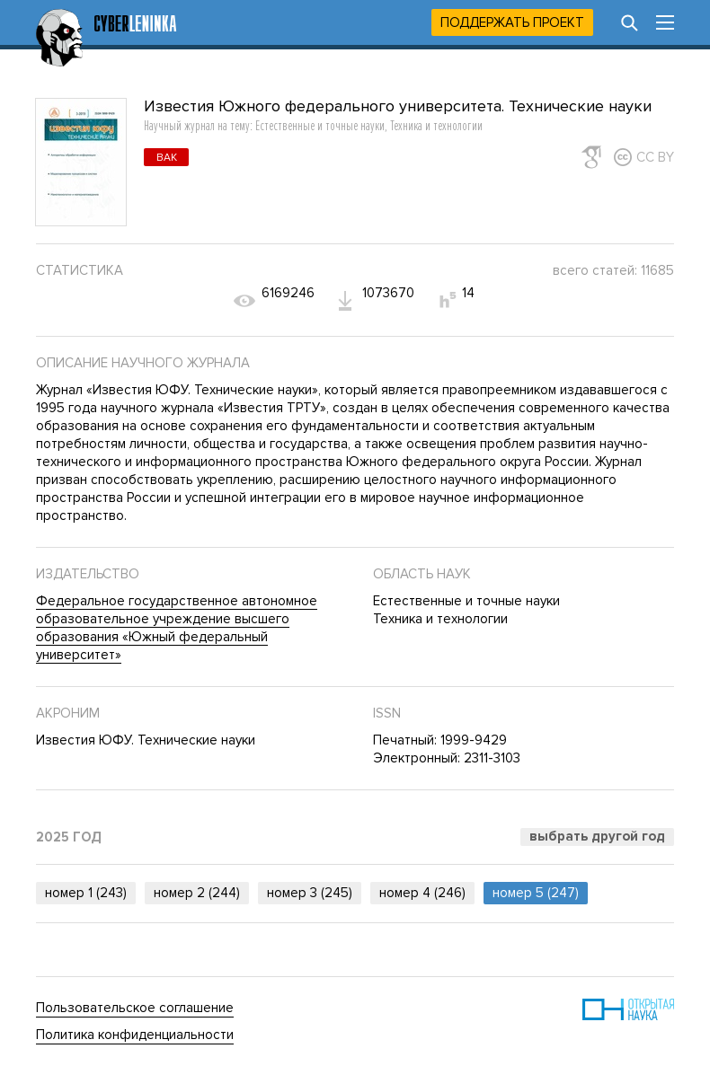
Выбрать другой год (597, 836)
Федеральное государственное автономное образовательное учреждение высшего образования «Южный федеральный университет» (176, 628)
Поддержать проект (512, 22)
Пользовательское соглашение (135, 1008)
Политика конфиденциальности (135, 1034)
